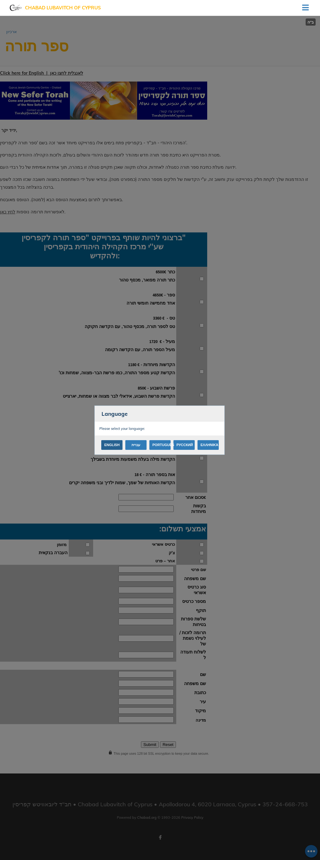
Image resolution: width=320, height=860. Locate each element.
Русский (185, 445)
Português (161, 445)
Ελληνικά (209, 445)
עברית (136, 445)
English (112, 445)
